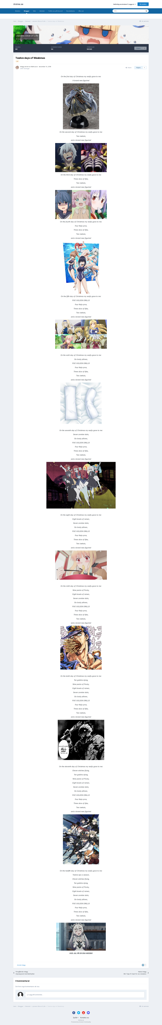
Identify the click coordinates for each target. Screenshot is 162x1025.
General (35, 39)
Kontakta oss (84, 1017)
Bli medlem (143, 4)
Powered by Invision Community (81, 1022)
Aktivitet (42, 11)
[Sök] (123, 11)
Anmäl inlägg (21, 965)
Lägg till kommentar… (35, 995)
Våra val (81, 11)
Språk (75, 1017)
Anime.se (18, 4)
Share (128, 67)
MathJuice (28, 39)
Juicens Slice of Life (27, 35)
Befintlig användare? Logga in (124, 4)
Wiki (34, 11)
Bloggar (26, 12)
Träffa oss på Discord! (55, 11)
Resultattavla (70, 11)
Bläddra (17, 11)
